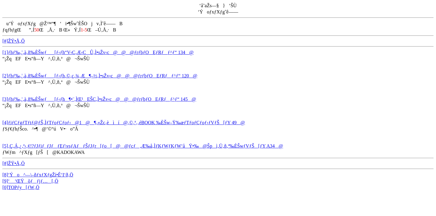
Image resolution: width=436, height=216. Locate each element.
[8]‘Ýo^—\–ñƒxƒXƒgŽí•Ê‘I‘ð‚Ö (37, 174)
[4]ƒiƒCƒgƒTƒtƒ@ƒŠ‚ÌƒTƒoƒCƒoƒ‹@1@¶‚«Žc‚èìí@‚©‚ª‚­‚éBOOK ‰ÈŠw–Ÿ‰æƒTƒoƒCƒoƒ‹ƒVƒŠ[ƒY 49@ (123, 122)
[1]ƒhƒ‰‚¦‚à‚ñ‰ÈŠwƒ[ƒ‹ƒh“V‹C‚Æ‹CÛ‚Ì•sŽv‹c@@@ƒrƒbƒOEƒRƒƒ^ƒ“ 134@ (98, 52)
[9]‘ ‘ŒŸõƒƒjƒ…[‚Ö (30, 181)
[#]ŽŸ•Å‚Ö (13, 41)
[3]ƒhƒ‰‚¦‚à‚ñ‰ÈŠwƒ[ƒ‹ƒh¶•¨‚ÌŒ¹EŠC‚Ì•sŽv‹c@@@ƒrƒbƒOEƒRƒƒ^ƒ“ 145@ (99, 99)
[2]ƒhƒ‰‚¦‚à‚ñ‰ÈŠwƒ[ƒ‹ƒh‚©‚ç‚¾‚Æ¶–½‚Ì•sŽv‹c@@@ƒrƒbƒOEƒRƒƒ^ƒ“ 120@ (99, 75)
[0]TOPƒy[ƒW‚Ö (20, 187)
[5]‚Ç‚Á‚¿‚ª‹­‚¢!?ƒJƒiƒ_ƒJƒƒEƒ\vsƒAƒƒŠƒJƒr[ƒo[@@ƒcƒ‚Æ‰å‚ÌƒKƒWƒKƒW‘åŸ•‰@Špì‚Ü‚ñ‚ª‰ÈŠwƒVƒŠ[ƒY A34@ (142, 145)
